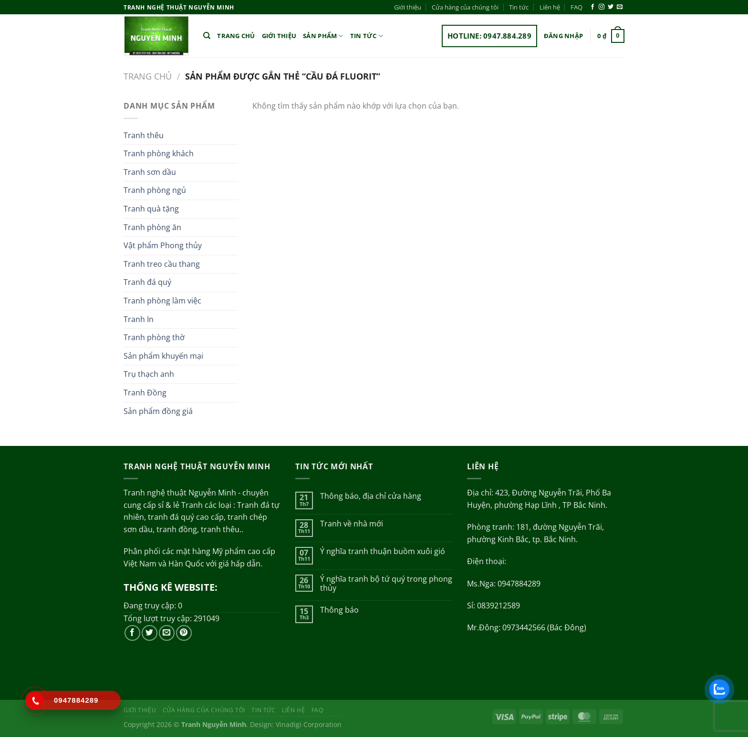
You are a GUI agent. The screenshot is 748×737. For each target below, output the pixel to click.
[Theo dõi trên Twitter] (610, 7)
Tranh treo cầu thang (162, 264)
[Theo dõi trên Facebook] (592, 7)
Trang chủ (236, 35)
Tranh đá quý (147, 282)
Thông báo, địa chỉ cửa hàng (370, 496)
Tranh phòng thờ (154, 337)
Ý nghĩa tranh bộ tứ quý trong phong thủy (386, 584)
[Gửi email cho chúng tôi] (620, 7)
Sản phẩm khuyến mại (163, 356)
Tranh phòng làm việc (162, 300)
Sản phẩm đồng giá (158, 411)
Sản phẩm (323, 35)
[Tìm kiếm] (206, 36)
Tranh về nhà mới (351, 523)
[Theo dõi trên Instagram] (601, 7)
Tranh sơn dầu (150, 172)
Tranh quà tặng (151, 208)
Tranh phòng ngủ (155, 190)
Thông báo (339, 610)
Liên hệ (550, 7)
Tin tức (519, 7)
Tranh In (139, 319)
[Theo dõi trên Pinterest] (184, 633)
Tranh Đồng (145, 392)
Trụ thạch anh (149, 374)
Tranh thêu (144, 135)
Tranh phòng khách (159, 153)
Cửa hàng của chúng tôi (465, 7)
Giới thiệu (407, 7)
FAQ (576, 7)
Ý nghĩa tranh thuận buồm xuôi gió (382, 551)
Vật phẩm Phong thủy (163, 245)
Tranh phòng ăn (152, 227)
